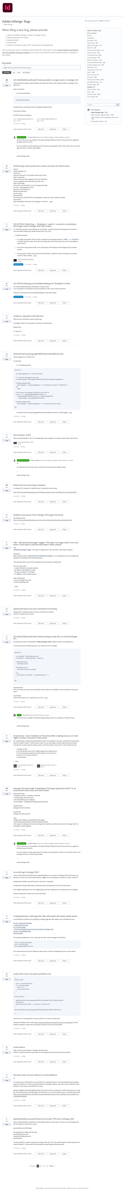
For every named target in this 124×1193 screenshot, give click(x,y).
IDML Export (90, 67)
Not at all (42, 129)
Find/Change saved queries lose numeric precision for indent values (41, 166)
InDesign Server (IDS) (93, 70)
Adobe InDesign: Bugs (97, 112)
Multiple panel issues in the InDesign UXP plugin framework (38, 515)
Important (54, 129)
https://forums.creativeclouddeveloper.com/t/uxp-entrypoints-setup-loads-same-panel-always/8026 (42, 520)
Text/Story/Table (91, 94)
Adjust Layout (91, 43)
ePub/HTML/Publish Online (94, 62)
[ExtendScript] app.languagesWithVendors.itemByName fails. (38, 354)
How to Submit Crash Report (68, 50)
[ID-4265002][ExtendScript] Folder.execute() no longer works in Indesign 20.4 (45, 80)
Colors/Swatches (91, 53)
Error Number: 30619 (22, 435)
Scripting (23, 123)
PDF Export (90, 77)
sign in (101, 21)
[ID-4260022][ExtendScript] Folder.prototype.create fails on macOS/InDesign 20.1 (45, 637)
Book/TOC (90, 48)
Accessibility (90, 40)
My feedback (26, 72)
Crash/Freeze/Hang (92, 55)
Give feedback (95, 110)
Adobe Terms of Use (72, 1188)
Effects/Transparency (92, 60)
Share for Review (91, 89)
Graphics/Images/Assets (93, 65)
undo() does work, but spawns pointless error (32, 974)
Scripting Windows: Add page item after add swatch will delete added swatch (45, 916)
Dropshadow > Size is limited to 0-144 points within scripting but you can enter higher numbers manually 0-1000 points (45, 736)
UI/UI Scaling (90, 97)
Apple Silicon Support (93, 45)
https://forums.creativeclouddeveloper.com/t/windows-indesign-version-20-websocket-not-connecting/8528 (44, 492)
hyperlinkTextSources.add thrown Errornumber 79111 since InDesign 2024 (43, 1119)
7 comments (16, 830)
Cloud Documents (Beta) (94, 50)
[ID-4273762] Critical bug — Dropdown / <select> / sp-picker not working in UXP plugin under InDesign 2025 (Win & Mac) (44, 225)
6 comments (16, 123)
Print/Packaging (91, 84)
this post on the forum (24, 115)
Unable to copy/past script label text (28, 316)
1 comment (16, 205)
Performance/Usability (93, 79)
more (51, 201)
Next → (52, 1166)
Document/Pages (92, 57)
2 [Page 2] (40, 1166)
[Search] (117, 104)
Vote (7, 85)
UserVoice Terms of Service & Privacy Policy (55, 1188)
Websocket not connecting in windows (29, 485)
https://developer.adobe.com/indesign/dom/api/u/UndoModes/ (53, 1022)
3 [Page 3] (43, 1166)
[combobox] (102, 105)
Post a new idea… (92, 33)
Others (89, 72)
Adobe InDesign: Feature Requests (100, 115)
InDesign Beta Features (97, 121)
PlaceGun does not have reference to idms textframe (35, 1075)
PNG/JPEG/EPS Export (93, 82)
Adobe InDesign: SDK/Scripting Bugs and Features (104, 117)
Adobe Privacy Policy (83, 1188)
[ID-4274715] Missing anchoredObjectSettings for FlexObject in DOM (41, 283)
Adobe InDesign (39, 1188)
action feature (19, 1047)
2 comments (16, 416)
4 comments (28, 264)
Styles (89, 92)
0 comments (28, 297)
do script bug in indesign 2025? (26, 872)
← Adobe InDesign (7, 24)
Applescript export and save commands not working (35, 608)
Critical (66, 129)
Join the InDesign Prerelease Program (16, 52)
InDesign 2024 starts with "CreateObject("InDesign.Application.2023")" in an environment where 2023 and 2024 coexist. (44, 789)
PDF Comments (91, 75)
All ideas (89, 35)
